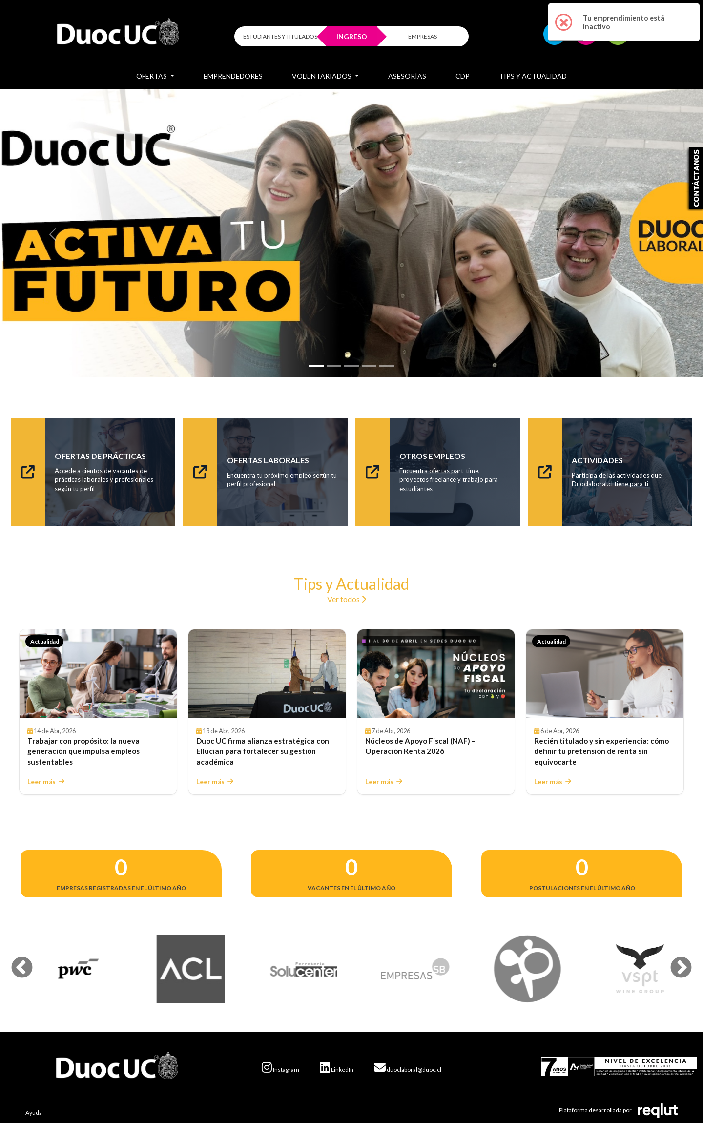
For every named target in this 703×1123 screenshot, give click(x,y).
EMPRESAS (422, 36)
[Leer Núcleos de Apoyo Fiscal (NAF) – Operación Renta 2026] (436, 673)
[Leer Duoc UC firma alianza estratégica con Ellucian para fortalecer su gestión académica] (267, 673)
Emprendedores (233, 76)
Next (674, 961)
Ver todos (346, 598)
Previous (15, 961)
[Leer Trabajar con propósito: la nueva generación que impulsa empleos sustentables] (98, 673)
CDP (462, 76)
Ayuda (33, 1112)
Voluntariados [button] (322, 76)
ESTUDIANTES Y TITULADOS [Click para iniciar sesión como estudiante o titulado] (280, 36)
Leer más (45, 782)
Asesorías (407, 76)
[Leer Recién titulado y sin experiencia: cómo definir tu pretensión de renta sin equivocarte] (604, 673)
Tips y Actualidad (533, 76)
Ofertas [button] (152, 76)
